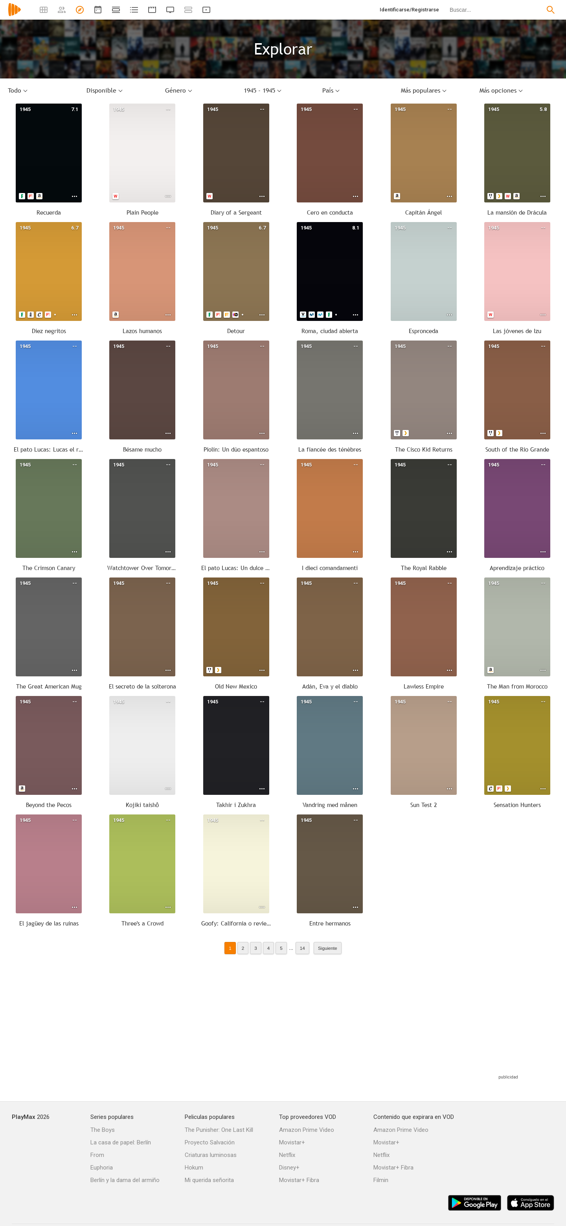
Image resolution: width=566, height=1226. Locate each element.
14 (302, 948)
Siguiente (327, 948)
